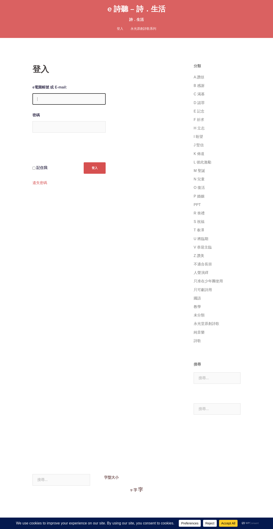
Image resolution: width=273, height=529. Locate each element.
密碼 (36, 115)
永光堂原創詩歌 (206, 324)
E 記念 (199, 111)
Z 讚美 (199, 256)
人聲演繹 (201, 273)
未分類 (199, 315)
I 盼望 (198, 137)
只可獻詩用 (203, 290)
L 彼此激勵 (202, 162)
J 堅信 (199, 145)
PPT (197, 205)
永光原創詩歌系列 (143, 28)
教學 (197, 307)
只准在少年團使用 (208, 281)
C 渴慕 (199, 94)
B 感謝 (199, 86)
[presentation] (67, 151)
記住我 (41, 168)
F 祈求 (199, 120)
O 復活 (199, 188)
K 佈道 (199, 154)
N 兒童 (199, 179)
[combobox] (217, 378)
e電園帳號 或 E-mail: (49, 87)
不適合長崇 (203, 264)
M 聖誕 (199, 171)
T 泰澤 (199, 230)
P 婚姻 (199, 196)
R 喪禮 (199, 213)
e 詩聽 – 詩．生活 (136, 9)
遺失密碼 (39, 183)
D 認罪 (199, 103)
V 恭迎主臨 (203, 247)
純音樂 (199, 332)
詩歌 (197, 341)
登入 (120, 28)
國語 (197, 298)
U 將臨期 (201, 239)
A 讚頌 (199, 77)
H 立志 (199, 128)
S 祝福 (199, 222)
